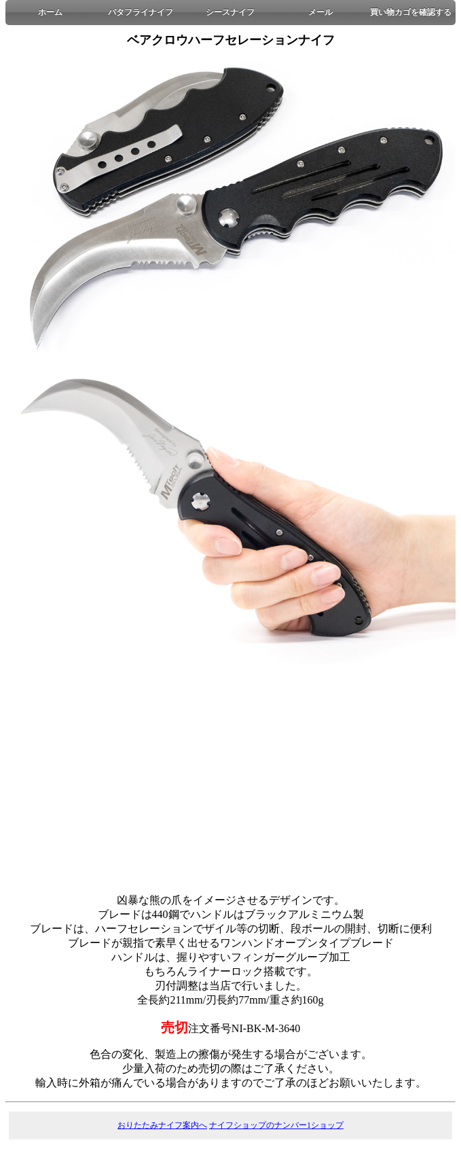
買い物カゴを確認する (410, 12)
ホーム (50, 12)
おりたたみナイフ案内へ (162, 1125)
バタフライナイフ (140, 12)
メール (320, 12)
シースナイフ (230, 12)
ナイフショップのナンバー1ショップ (276, 1125)
